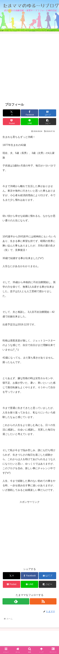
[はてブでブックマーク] (47, 112)
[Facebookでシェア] (29, 112)
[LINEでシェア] (29, 121)
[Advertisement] (29, 67)
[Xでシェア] (11, 112)
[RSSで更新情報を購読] (43, 601)
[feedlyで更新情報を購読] (16, 601)
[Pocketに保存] (11, 121)
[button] (47, 121)
